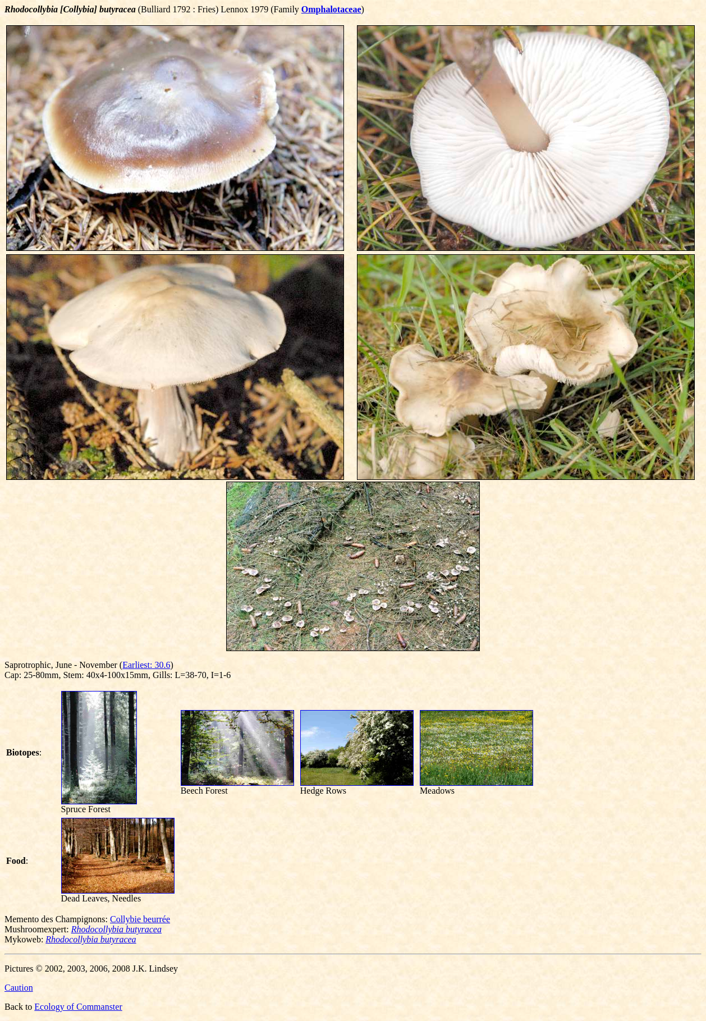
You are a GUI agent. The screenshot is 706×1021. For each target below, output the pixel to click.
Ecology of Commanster (78, 1006)
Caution (18, 987)
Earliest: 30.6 (146, 665)
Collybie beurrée (140, 919)
